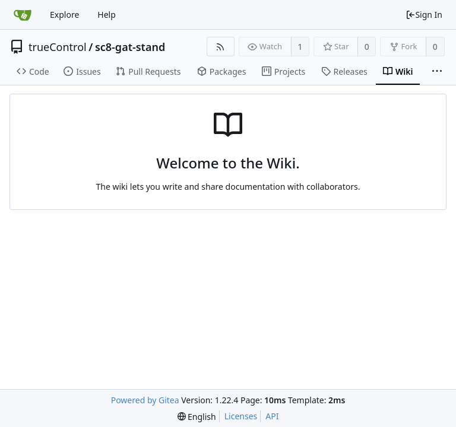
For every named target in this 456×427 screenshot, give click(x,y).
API (271, 416)
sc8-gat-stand (130, 47)
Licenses (241, 416)
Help (106, 14)
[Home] (22, 15)
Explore (64, 14)
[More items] (437, 72)
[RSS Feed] (221, 46)
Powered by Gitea (145, 400)
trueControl (57, 47)
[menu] (197, 416)
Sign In (424, 14)
